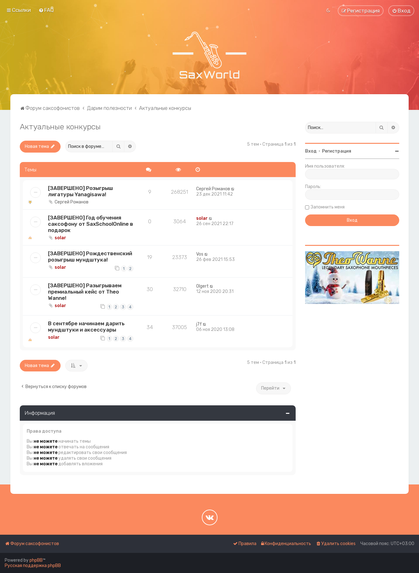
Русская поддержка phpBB (33, 565)
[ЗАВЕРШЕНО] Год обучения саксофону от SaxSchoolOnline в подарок (90, 223)
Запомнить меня (328, 207)
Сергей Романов (72, 202)
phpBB (36, 560)
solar (60, 238)
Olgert (202, 286)
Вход (311, 151)
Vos (199, 254)
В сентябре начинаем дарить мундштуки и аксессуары (86, 326)
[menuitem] (46, 10)
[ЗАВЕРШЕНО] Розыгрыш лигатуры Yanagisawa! (80, 191)
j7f (199, 324)
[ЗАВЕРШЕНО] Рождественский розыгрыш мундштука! (90, 256)
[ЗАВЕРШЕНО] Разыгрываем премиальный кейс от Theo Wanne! (84, 291)
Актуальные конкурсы (60, 126)
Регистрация (336, 151)
